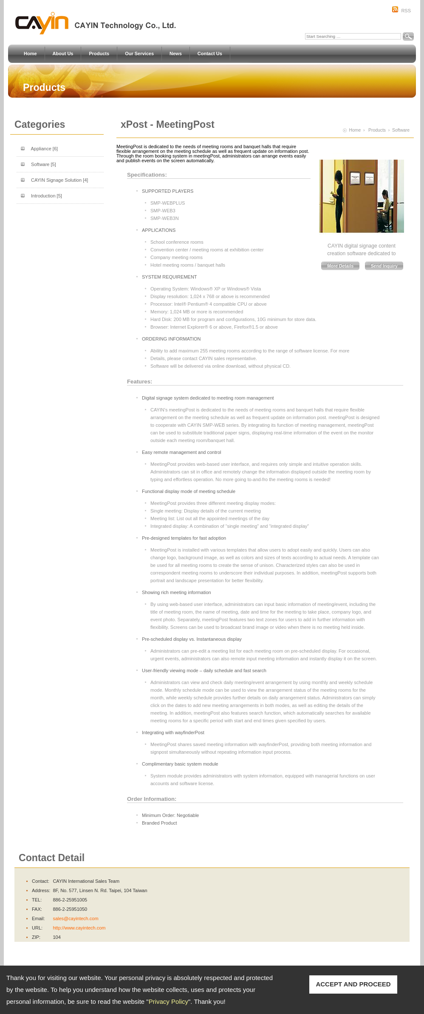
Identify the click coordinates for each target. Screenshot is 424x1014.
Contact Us (210, 53)
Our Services (139, 53)
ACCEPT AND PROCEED (353, 984)
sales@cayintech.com (75, 918)
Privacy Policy (168, 1001)
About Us (63, 53)
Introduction (46, 195)
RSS (406, 10)
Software (43, 164)
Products (99, 53)
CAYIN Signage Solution (59, 180)
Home (30, 53)
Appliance (44, 148)
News (176, 53)
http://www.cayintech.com (79, 927)
